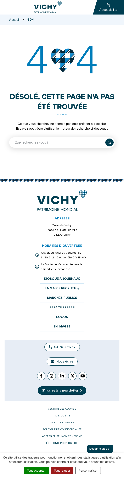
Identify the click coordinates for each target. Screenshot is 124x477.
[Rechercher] (109, 142)
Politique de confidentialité (62, 429)
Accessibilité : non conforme (62, 436)
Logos (62, 317)
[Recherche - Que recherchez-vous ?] (57, 142)
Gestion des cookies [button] (62, 408)
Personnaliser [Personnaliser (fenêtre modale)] (88, 470)
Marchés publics (62, 298)
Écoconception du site (62, 443)
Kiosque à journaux (62, 279)
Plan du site (62, 415)
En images (62, 327)
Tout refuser (62, 470)
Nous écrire (62, 361)
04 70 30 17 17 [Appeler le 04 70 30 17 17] (62, 347)
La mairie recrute (62, 288)
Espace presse (62, 307)
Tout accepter (36, 470)
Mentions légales (62, 422)
